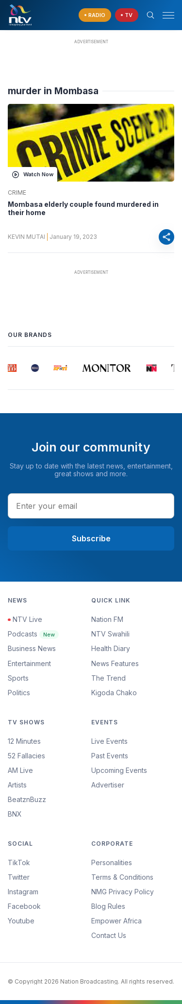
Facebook (24, 906)
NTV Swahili (110, 634)
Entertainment (29, 663)
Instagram (23, 891)
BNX (15, 814)
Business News (32, 648)
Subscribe (91, 538)
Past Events (109, 756)
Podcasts (33, 634)
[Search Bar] (150, 15)
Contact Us (108, 935)
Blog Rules (108, 906)
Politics (19, 692)
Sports (18, 678)
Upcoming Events (119, 770)
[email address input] (91, 506)
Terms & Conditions (122, 877)
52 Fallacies (26, 756)
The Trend (108, 678)
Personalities (111, 862)
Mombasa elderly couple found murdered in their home (83, 208)
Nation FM (107, 619)
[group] (12, 368)
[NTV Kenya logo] (20, 15)
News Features (115, 663)
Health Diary (110, 648)
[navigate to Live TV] (126, 15)
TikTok (19, 862)
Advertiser (107, 785)
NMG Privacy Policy (122, 891)
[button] (164, 15)
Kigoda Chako (114, 692)
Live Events (109, 741)
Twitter (19, 877)
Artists (17, 785)
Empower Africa (116, 921)
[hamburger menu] (168, 15)
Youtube (21, 921)
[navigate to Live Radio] (95, 15)
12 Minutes (24, 741)
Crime (17, 192)
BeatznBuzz (27, 799)
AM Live (20, 770)
